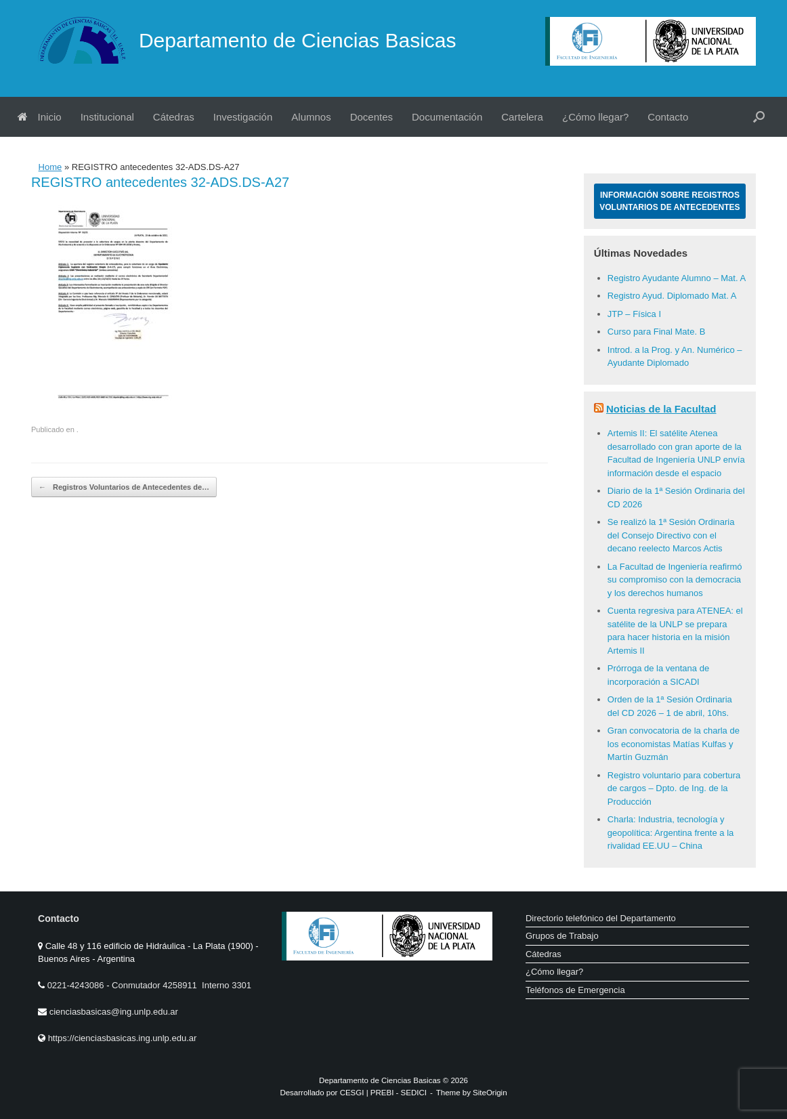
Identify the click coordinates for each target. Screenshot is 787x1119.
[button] (759, 117)
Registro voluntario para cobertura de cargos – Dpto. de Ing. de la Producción (674, 788)
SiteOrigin (490, 1093)
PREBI (382, 1093)
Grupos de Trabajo (562, 936)
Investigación (243, 117)
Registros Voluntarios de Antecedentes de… (124, 487)
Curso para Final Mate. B (657, 331)
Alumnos (311, 117)
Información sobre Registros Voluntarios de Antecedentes (669, 201)
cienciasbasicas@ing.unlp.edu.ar (113, 1012)
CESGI (353, 1093)
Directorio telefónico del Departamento (601, 918)
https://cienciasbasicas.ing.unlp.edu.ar (122, 1038)
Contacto (667, 117)
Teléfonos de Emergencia (575, 990)
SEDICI (414, 1093)
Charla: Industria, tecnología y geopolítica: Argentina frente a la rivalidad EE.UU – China (670, 832)
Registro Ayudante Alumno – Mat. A (677, 278)
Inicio (40, 117)
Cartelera (522, 117)
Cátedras (173, 117)
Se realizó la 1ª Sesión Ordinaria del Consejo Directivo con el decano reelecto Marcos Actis (671, 535)
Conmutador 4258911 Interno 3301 (180, 985)
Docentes (371, 117)
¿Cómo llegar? (595, 117)
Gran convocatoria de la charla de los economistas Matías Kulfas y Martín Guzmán (674, 743)
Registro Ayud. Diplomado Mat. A (672, 296)
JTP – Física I (634, 314)
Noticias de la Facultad (661, 409)
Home (50, 167)
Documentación (447, 117)
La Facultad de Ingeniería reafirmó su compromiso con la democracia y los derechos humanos (675, 580)
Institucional (107, 117)
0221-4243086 (76, 985)
